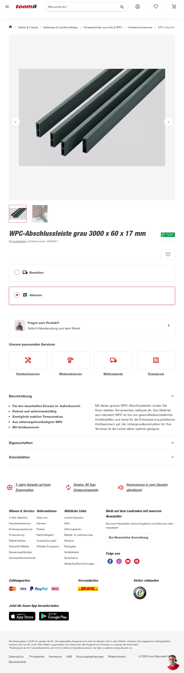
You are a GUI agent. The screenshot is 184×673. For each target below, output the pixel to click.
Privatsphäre (36, 656)
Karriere (41, 523)
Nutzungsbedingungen (90, 656)
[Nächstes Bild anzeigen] (168, 121)
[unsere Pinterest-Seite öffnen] (136, 563)
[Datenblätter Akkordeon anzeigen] (92, 457)
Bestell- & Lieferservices (78, 534)
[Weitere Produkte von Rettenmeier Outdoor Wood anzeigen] (165, 236)
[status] (156, 6)
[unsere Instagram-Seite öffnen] (119, 563)
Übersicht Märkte (19, 546)
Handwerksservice (19, 523)
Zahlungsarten (72, 529)
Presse (41, 529)
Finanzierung (16, 534)
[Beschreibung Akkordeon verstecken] (92, 396)
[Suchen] (83, 7)
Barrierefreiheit (17, 661)
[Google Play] (54, 619)
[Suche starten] (122, 6)
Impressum (55, 656)
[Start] (11, 27)
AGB (69, 656)
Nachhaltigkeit (45, 534)
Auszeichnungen (47, 540)
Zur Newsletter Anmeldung (128, 537)
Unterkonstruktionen (140, 27)
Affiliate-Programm (48, 546)
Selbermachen (17, 540)
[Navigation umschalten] (6, 6)
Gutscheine (71, 558)
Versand (69, 540)
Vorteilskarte (71, 552)
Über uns (42, 517)
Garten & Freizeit (28, 27)
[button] (138, 6)
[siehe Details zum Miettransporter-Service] (113, 363)
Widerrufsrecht (117, 656)
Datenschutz (16, 656)
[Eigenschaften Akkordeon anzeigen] (92, 443)
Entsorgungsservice (20, 529)
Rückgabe (70, 546)
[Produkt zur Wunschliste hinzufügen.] (168, 254)
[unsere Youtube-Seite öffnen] (128, 563)
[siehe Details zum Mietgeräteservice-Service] (71, 363)
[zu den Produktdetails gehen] (17, 241)
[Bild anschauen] (92, 117)
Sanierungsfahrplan (20, 552)
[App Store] (22, 619)
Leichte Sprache (73, 517)
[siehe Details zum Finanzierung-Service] (156, 363)
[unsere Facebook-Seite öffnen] (110, 563)
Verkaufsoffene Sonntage (79, 563)
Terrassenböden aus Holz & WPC (103, 27)
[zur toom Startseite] (26, 6)
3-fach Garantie (18, 517)
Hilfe (67, 523)
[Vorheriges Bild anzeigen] (15, 121)
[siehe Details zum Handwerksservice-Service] (28, 363)
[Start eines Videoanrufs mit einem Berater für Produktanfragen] (92, 325)
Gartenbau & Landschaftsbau (60, 27)
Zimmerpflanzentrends (22, 558)
